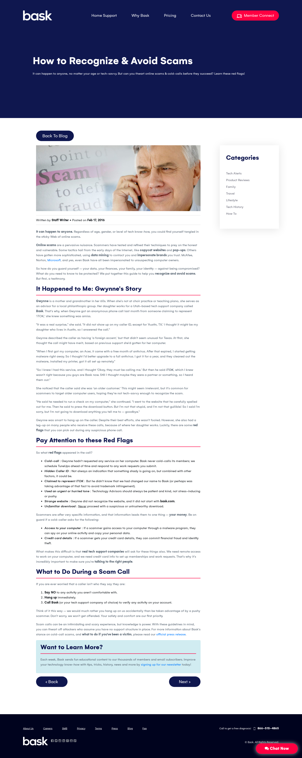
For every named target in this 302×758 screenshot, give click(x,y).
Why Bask (140, 15)
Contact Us (201, 15)
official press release (171, 634)
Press (115, 728)
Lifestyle (232, 200)
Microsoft (54, 260)
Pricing (170, 15)
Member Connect (255, 15)
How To (231, 213)
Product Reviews (238, 180)
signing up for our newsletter (161, 664)
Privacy (81, 728)
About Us (28, 728)
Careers (47, 728)
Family (231, 187)
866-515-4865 (266, 729)
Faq (144, 728)
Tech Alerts (234, 173)
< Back (52, 681)
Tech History (234, 207)
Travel (230, 193)
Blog (130, 728)
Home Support (104, 15)
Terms (98, 728)
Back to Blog (55, 135)
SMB (64, 728)
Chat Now (277, 748)
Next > (184, 681)
